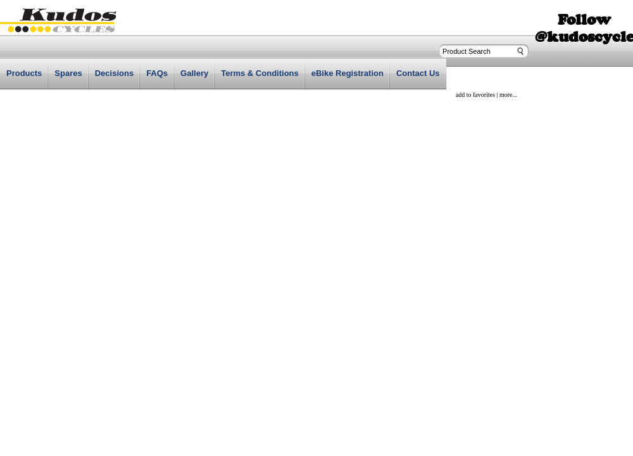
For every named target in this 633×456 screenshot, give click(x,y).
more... (508, 94)
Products (24, 73)
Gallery (194, 73)
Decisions (114, 73)
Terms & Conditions (260, 73)
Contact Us (418, 73)
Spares (68, 73)
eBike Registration (347, 73)
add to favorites (475, 94)
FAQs (157, 73)
